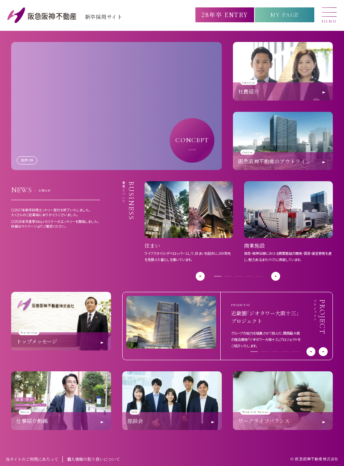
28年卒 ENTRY (224, 14)
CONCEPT (192, 140)
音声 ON (27, 160)
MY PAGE (284, 15)
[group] (189, 222)
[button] (217, 276)
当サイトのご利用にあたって (32, 459)
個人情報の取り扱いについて (93, 459)
